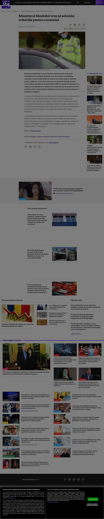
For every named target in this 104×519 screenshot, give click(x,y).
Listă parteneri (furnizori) (52, 502)
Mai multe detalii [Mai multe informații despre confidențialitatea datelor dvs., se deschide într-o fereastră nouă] (10, 497)
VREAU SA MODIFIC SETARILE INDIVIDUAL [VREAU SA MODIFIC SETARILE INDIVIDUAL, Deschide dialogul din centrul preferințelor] (92, 504)
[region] (52, 503)
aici (3, 508)
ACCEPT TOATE (93, 499)
